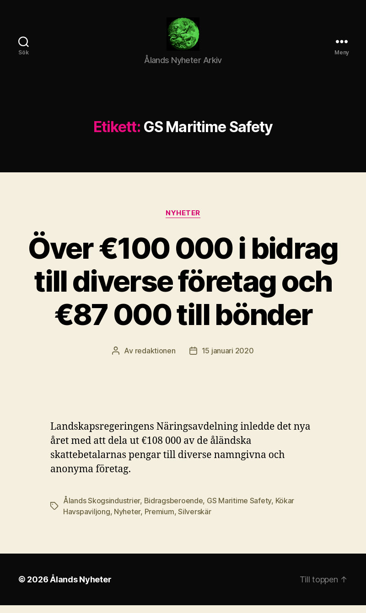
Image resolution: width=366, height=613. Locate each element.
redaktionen (155, 358)
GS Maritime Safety (239, 508)
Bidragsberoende (173, 508)
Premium (159, 519)
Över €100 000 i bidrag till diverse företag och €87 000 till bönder (183, 289)
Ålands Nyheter (80, 587)
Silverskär (194, 519)
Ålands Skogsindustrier (101, 508)
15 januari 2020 (228, 358)
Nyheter (183, 220)
